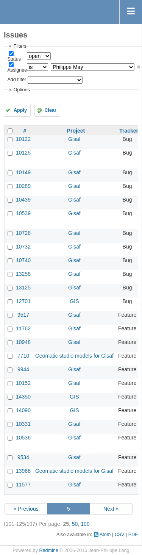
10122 (23, 139)
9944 (23, 369)
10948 (23, 342)
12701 (23, 301)
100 (85, 524)
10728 (23, 233)
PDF (133, 534)
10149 (23, 172)
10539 (23, 213)
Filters (19, 46)
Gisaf (74, 139)
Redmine (48, 550)
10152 (23, 383)
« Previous (26, 509)
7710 (23, 356)
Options (21, 89)
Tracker (128, 131)
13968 (23, 471)
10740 (23, 260)
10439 (23, 200)
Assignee (17, 70)
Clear (50, 110)
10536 (23, 438)
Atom (105, 534)
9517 (23, 315)
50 (75, 524)
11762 (23, 328)
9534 (23, 457)
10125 (23, 153)
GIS (74, 301)
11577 (23, 485)
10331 (23, 424)
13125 (23, 288)
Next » (111, 509)
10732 (23, 247)
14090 (23, 410)
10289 (23, 186)
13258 (23, 274)
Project (76, 131)
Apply (20, 110)
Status (14, 59)
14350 (23, 397)
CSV (120, 534)
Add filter (16, 79)
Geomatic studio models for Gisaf (74, 356)
